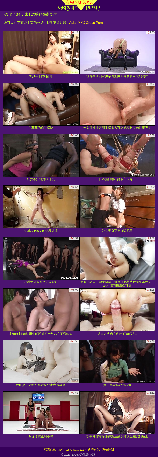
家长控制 (108, 449)
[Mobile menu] (3, 5)
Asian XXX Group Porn (86, 22)
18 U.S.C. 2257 (76, 449)
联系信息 (50, 449)
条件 (61, 449)
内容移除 (94, 449)
